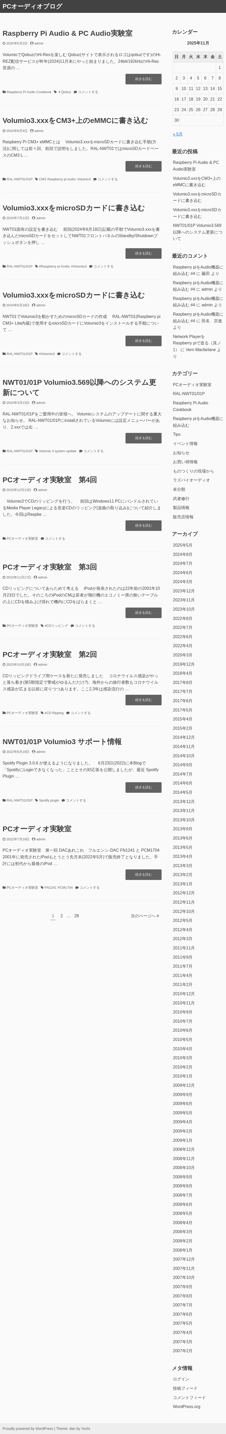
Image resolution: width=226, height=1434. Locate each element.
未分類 (179, 489)
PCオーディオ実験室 (22, 538)
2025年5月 (183, 545)
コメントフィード (189, 1397)
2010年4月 (183, 1049)
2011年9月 (183, 957)
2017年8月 (183, 682)
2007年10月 (184, 1277)
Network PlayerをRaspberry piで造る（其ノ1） (197, 343)
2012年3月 (183, 939)
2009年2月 (183, 1131)
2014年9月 (183, 765)
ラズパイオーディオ (191, 480)
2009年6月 (183, 1103)
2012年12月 (184, 893)
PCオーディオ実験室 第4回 (50, 480)
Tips (177, 434)
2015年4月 (183, 719)
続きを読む (143, 80)
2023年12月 (184, 591)
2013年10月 (184, 820)
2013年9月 (183, 829)
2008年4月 (183, 1223)
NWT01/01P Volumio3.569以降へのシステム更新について (197, 232)
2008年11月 (184, 1158)
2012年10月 (184, 911)
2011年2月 (183, 984)
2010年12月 (184, 994)
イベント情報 (185, 443)
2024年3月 (183, 582)
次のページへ (145, 916)
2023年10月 (184, 609)
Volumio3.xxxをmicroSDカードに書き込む (74, 208)
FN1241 (50, 887)
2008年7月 (183, 1195)
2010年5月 (183, 1039)
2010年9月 (183, 1012)
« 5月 (178, 134)
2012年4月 (183, 930)
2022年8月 (183, 618)
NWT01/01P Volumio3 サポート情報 (62, 742)
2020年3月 (183, 655)
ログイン (181, 1379)
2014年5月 (183, 792)
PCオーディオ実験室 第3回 (50, 567)
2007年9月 (183, 1287)
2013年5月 (183, 847)
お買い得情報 (185, 462)
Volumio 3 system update (57, 451)
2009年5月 (183, 1113)
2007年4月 (183, 1332)
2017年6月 (183, 701)
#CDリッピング (56, 626)
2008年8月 (183, 1186)
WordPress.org (186, 1406)
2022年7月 (183, 627)
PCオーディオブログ (32, 6)
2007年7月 (183, 1305)
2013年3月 (183, 865)
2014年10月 (184, 756)
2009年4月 (183, 1122)
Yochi (85, 1429)
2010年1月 (183, 1076)
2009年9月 (183, 1094)
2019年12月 (184, 664)
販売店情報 (183, 517)
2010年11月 (184, 1003)
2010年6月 (183, 1030)
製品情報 (181, 507)
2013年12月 (184, 801)
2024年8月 (183, 554)
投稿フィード (185, 1388)
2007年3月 (183, 1342)
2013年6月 (183, 838)
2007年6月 (183, 1314)
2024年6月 (183, 573)
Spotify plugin (49, 800)
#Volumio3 (79, 266)
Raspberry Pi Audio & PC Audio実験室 (67, 33)
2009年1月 (183, 1140)
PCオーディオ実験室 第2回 (50, 654)
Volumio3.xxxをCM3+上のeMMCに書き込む (75, 120)
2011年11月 (184, 948)
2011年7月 (183, 966)
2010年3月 (183, 1058)
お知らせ (181, 453)
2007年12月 (184, 1259)
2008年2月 (183, 1241)
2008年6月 (183, 1204)
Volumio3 (84, 179)
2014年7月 (183, 774)
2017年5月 (183, 710)
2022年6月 (183, 637)
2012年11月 (184, 902)
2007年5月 (183, 1323)
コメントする (88, 92)
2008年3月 (183, 1232)
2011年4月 (183, 975)
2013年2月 (183, 874)
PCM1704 (65, 887)
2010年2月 (183, 1067)
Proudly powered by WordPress (28, 1429)
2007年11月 (184, 1268)
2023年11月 (184, 600)
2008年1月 (183, 1250)
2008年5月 (183, 1213)
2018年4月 (183, 673)
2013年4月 (183, 856)
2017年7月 (183, 691)
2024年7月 (183, 563)
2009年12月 (184, 1085)
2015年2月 (183, 728)
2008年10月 (184, 1167)
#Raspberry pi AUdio (54, 266)
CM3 (42, 179)
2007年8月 (183, 1296)
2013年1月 (183, 884)
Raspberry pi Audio (61, 179)
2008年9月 (183, 1177)
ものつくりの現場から (193, 471)
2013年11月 (184, 810)
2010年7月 (183, 1021)
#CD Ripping (54, 713)
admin (39, 43)
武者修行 (181, 498)
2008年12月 (184, 1149)
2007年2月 (183, 1351)
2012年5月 (183, 920)
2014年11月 (184, 746)
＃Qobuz (64, 92)
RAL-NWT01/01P (19, 179)
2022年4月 (183, 646)
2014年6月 (183, 783)
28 (76, 917)
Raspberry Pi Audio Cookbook (29, 92)
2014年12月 (184, 737)
